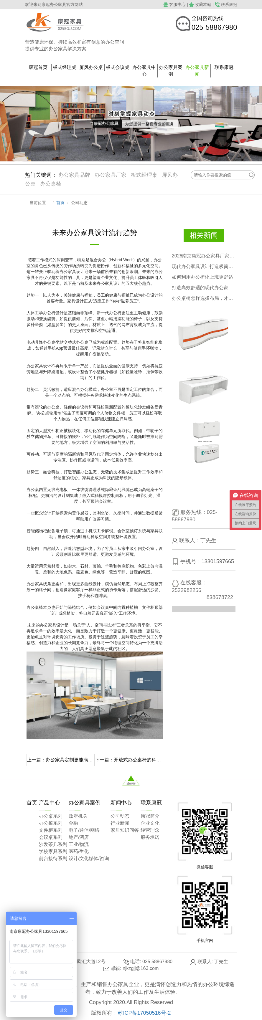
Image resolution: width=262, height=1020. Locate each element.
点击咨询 (211, 491)
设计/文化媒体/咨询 (89, 858)
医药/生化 (79, 851)
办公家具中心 (144, 71)
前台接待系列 (53, 858)
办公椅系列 (50, 823)
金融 (73, 823)
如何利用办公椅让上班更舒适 (202, 277)
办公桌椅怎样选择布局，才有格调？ (204, 298)
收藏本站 (203, 4)
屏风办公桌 (91, 67)
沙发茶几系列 (53, 844)
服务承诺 (150, 837)
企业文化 (150, 823)
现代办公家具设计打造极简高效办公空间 (204, 266)
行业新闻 (120, 823)
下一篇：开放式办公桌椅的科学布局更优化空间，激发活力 (129, 759)
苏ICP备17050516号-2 (144, 1013)
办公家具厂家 (110, 175)
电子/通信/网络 (84, 830)
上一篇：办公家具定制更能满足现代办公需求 (61, 759)
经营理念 (150, 830)
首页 (60, 202)
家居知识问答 (125, 830)
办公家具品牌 (74, 175)
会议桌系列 (50, 837)
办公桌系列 (50, 816)
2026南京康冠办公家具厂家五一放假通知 (204, 255)
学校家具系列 (53, 851)
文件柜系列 (50, 830)
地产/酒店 (79, 837)
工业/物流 (79, 844)
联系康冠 (229, 4)
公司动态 (120, 816)
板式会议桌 (117, 67)
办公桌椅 (50, 184)
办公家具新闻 (197, 71)
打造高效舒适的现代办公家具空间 (204, 287)
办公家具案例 (170, 71)
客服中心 (177, 4)
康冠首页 (38, 67)
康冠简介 (150, 816)
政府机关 (78, 816)
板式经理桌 (64, 67)
